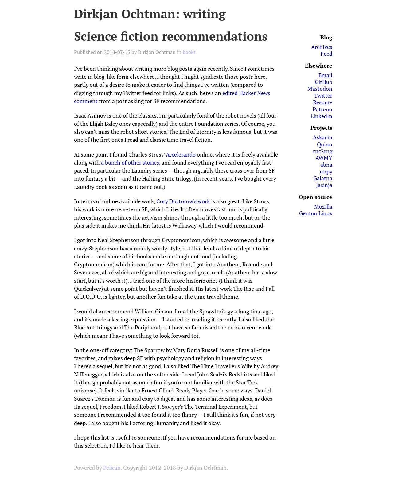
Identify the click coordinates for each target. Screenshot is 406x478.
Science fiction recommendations (170, 36)
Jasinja (324, 185)
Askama (322, 137)
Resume (322, 102)
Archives (321, 46)
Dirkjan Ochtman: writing (150, 13)
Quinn (324, 144)
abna (326, 164)
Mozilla (323, 206)
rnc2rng (322, 151)
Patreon (322, 109)
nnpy (326, 171)
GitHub (323, 82)
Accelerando (181, 154)
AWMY (323, 157)
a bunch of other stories (130, 162)
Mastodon (319, 88)
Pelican (112, 467)
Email (325, 75)
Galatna (322, 178)
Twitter (323, 95)
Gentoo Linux (315, 213)
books (189, 52)
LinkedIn (321, 116)
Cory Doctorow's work (183, 201)
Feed (326, 53)
